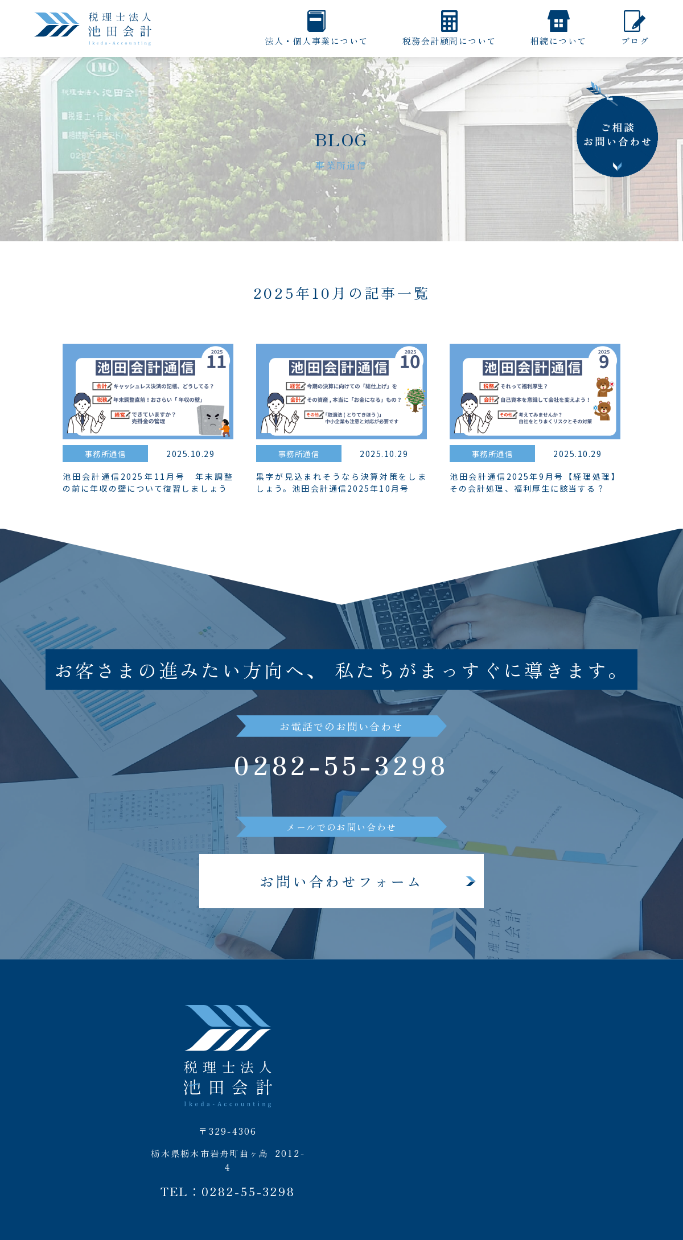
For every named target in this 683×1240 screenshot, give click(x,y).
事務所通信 (105, 454)
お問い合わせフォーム (341, 882)
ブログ (635, 41)
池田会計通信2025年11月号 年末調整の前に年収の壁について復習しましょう (148, 484)
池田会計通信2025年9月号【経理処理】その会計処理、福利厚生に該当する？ (535, 484)
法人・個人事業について (316, 41)
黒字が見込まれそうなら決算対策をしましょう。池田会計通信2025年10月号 (341, 484)
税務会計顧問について (449, 41)
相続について (558, 41)
